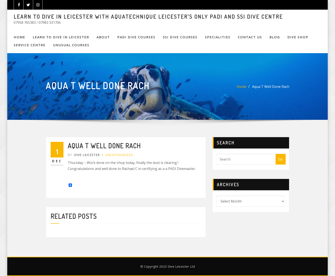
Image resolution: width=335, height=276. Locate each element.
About (103, 37)
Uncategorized (119, 155)
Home (19, 37)
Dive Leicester (84, 155)
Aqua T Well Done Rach (270, 86)
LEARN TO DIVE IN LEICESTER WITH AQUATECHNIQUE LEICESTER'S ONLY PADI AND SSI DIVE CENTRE (148, 16)
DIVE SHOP (297, 37)
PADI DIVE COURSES (136, 37)
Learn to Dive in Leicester (61, 37)
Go (280, 159)
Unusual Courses (71, 45)
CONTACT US (250, 37)
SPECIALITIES (217, 37)
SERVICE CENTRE (30, 45)
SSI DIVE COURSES (180, 37)
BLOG (274, 37)
